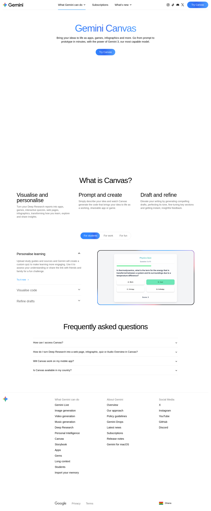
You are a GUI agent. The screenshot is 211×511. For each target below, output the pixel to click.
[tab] (90, 235)
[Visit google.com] (60, 503)
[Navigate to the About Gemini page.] (13, 5)
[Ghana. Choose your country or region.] (175, 503)
